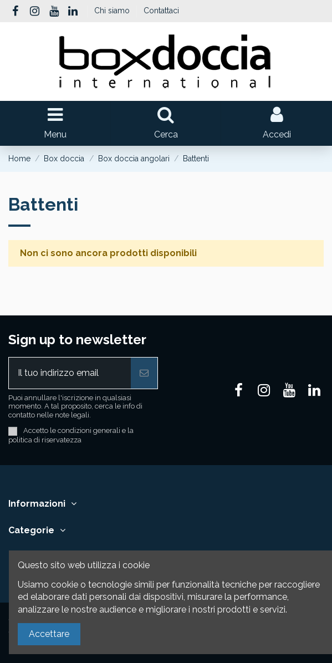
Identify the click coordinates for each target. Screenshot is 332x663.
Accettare (49, 634)
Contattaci (161, 10)
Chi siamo (113, 10)
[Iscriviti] (144, 373)
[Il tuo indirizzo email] (70, 373)
